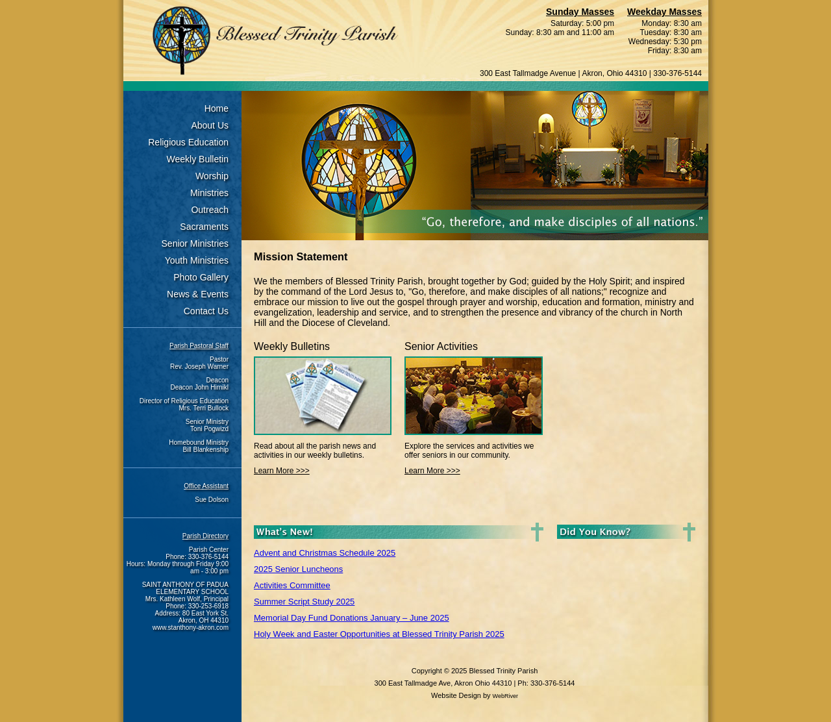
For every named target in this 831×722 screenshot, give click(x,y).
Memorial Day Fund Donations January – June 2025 (351, 618)
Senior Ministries (195, 243)
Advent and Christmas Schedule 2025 (324, 553)
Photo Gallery (201, 277)
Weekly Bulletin (198, 159)
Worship (212, 176)
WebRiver (505, 696)
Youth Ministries (197, 260)
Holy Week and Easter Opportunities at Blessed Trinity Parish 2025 (379, 634)
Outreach (210, 210)
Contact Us (206, 311)
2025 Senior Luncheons (298, 569)
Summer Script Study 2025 (304, 601)
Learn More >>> (282, 470)
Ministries (209, 193)
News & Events (198, 294)
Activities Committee (292, 585)
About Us (210, 125)
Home (217, 108)
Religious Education (188, 142)
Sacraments (204, 226)
